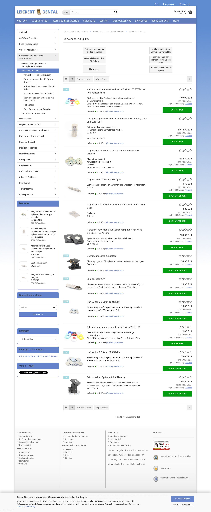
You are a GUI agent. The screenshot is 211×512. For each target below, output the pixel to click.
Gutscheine (89, 21)
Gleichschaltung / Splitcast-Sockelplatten (31, 57)
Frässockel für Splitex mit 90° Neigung (106, 378)
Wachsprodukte (26, 195)
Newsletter (24, 461)
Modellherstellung (27, 154)
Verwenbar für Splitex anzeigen (37, 76)
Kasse (67, 456)
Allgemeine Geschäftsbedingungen (175, 478)
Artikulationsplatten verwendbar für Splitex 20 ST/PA (113, 327)
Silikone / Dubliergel (27, 178)
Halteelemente (25, 119)
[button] (156, 4)
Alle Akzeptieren (182, 499)
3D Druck (23, 33)
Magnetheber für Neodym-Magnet (104, 180)
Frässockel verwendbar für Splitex (38, 94)
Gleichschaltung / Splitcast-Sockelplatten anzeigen (33, 65)
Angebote (114, 443)
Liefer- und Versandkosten (31, 440)
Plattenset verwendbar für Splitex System (38, 81)
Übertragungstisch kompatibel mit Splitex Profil (39, 99)
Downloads (141, 21)
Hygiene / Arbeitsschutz (29, 125)
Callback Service (122, 21)
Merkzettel (184, 4)
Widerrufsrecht (25, 437)
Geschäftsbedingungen (29, 443)
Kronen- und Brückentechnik (31, 137)
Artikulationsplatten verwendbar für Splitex (39, 88)
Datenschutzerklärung (26, 506)
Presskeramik (25, 166)
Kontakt (103, 21)
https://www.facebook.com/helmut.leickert (38, 357)
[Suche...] (66, 12)
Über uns (22, 21)
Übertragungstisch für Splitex (101, 256)
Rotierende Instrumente (29, 172)
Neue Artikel (115, 440)
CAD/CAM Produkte (28, 39)
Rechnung (69, 440)
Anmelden (38, 315)
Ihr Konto (69, 453)
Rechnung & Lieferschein (66, 21)
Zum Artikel (177, 111)
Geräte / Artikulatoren (29, 50)
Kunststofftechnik (27, 143)
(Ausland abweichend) (115, 112)
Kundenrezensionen (119, 437)
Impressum (24, 453)
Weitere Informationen (183, 505)
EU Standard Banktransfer (76, 437)
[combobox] (84, 80)
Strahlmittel (24, 184)
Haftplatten (29, 105)
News (176, 21)
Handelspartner (39, 21)
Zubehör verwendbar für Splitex (37, 110)
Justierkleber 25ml (96, 279)
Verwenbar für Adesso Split (33, 114)
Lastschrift (69, 443)
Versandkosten (125, 460)
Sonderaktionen (160, 21)
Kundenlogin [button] (169, 4)
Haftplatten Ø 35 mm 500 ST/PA (103, 353)
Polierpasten (24, 160)
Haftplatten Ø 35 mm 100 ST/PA (103, 302)
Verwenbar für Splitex (30, 71)
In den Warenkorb (177, 197)
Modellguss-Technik (28, 148)
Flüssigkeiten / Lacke (28, 45)
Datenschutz (25, 445)
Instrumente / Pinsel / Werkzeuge (34, 131)
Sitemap (68, 459)
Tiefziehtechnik (26, 189)
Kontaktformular (26, 456)
